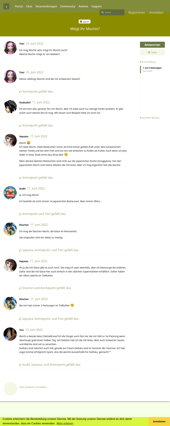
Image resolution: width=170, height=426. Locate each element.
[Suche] (112, 12)
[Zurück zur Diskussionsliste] (6, 6)
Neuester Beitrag (149, 117)
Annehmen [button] (159, 421)
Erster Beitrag (148, 61)
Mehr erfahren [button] (65, 423)
